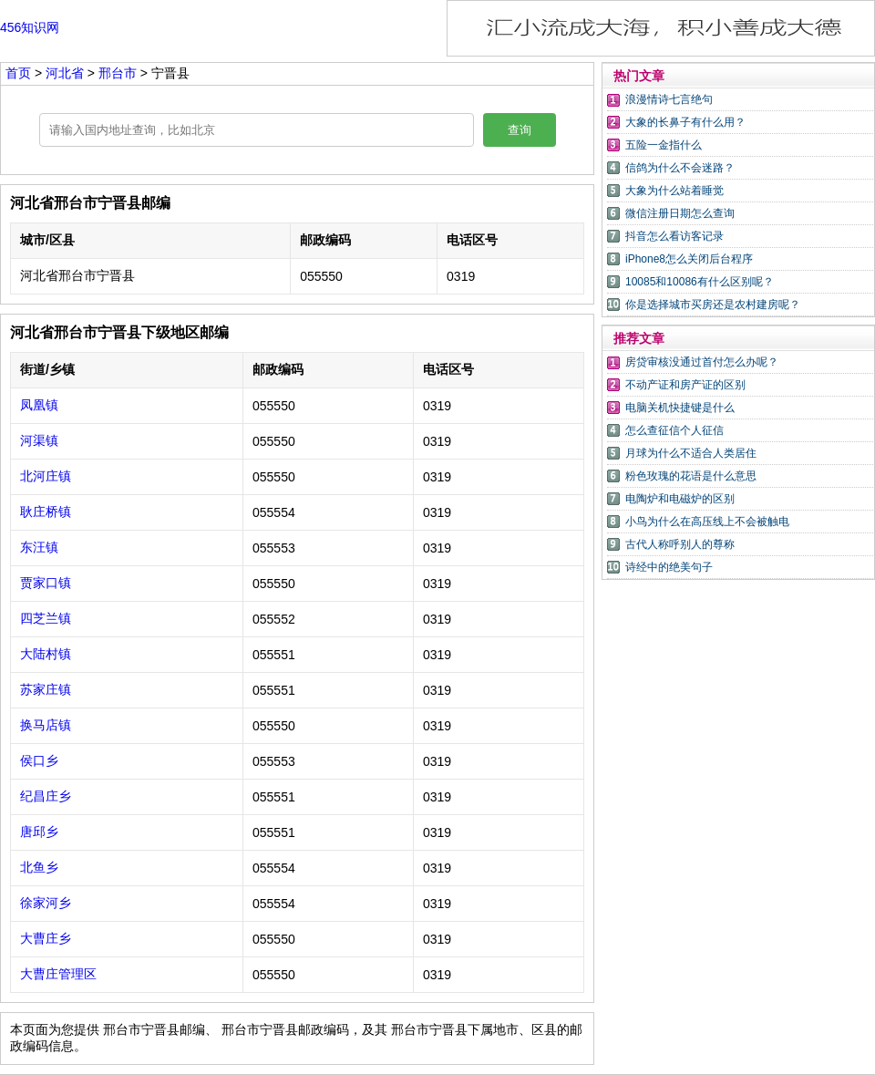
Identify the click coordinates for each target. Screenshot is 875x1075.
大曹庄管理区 (58, 973)
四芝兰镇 (45, 618)
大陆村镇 (45, 653)
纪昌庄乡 (45, 796)
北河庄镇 (45, 476)
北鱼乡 (39, 867)
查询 (519, 130)
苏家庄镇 (45, 689)
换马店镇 (45, 725)
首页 (18, 73)
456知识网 (29, 27)
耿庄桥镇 (45, 511)
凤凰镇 (39, 405)
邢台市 (119, 73)
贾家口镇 (45, 582)
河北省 (67, 73)
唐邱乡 (39, 831)
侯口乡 (39, 760)
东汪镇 (39, 547)
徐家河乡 (45, 902)
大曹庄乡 (45, 938)
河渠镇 (39, 440)
